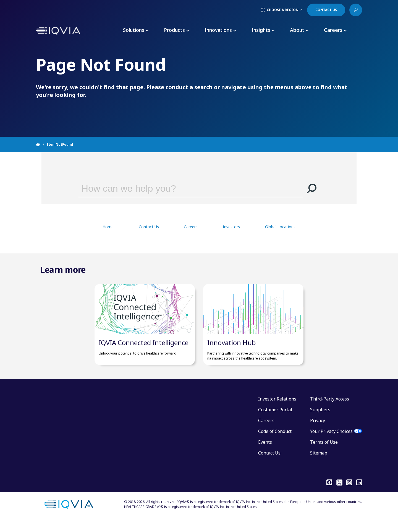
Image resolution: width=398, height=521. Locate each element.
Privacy (317, 420)
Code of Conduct (275, 431)
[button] (311, 188)
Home (108, 226)
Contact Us (149, 226)
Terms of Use (324, 442)
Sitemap (318, 453)
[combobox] (183, 188)
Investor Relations (277, 399)
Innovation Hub (231, 342)
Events (265, 442)
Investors (231, 226)
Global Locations (280, 226)
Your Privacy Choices (331, 431)
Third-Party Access (329, 399)
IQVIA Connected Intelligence (143, 342)
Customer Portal (275, 410)
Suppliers (320, 410)
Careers (191, 226)
